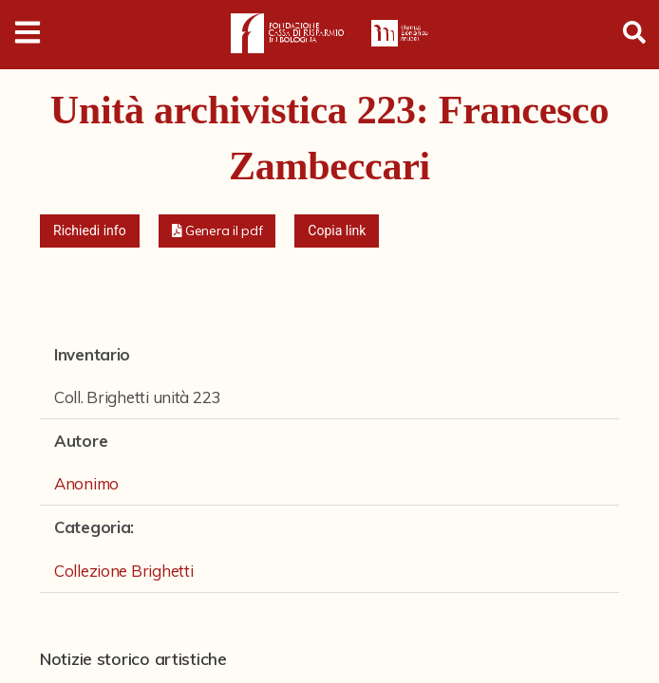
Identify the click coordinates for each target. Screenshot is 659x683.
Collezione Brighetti (123, 571)
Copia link (337, 230)
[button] (217, 231)
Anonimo (86, 483)
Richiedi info (89, 230)
